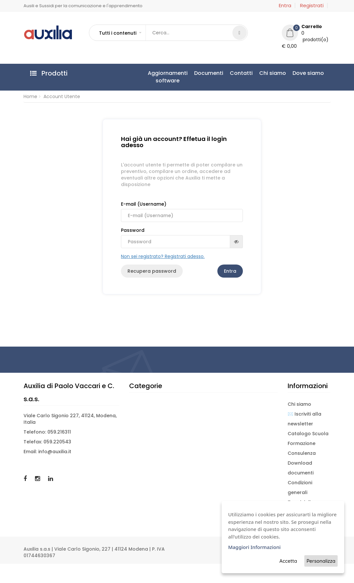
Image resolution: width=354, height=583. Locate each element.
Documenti (208, 73)
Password (182, 237)
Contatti (241, 73)
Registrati (312, 5)
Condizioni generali (300, 487)
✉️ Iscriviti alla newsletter (304, 419)
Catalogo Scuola (308, 433)
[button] (120, 33)
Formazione (301, 443)
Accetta (288, 561)
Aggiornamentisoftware (168, 76)
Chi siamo (272, 73)
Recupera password (151, 271)
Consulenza (302, 453)
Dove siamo (308, 73)
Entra (285, 5)
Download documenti (300, 468)
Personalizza (321, 561)
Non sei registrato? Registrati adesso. (163, 256)
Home (30, 96)
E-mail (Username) (182, 211)
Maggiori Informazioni (254, 547)
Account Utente (61, 96)
